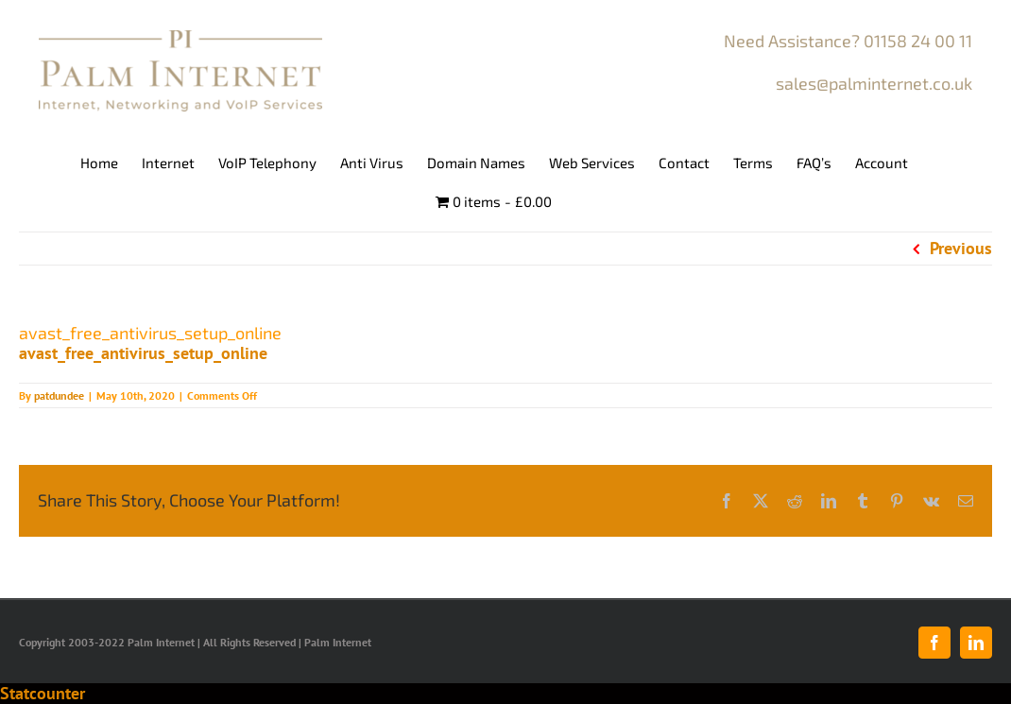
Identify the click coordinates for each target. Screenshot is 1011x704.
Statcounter (42, 693)
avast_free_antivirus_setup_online (143, 353)
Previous (961, 248)
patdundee (59, 395)
